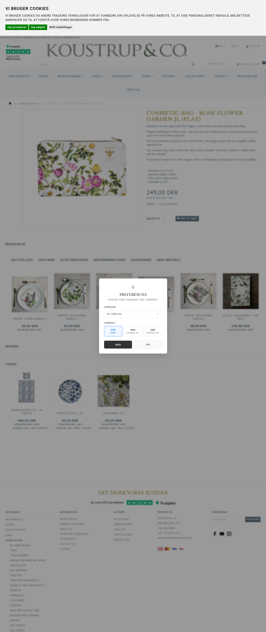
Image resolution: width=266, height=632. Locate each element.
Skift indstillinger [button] (60, 27)
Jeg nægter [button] (38, 27)
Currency (110, 323)
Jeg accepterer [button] (17, 27)
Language (110, 307)
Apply (118, 344)
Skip (148, 344)
